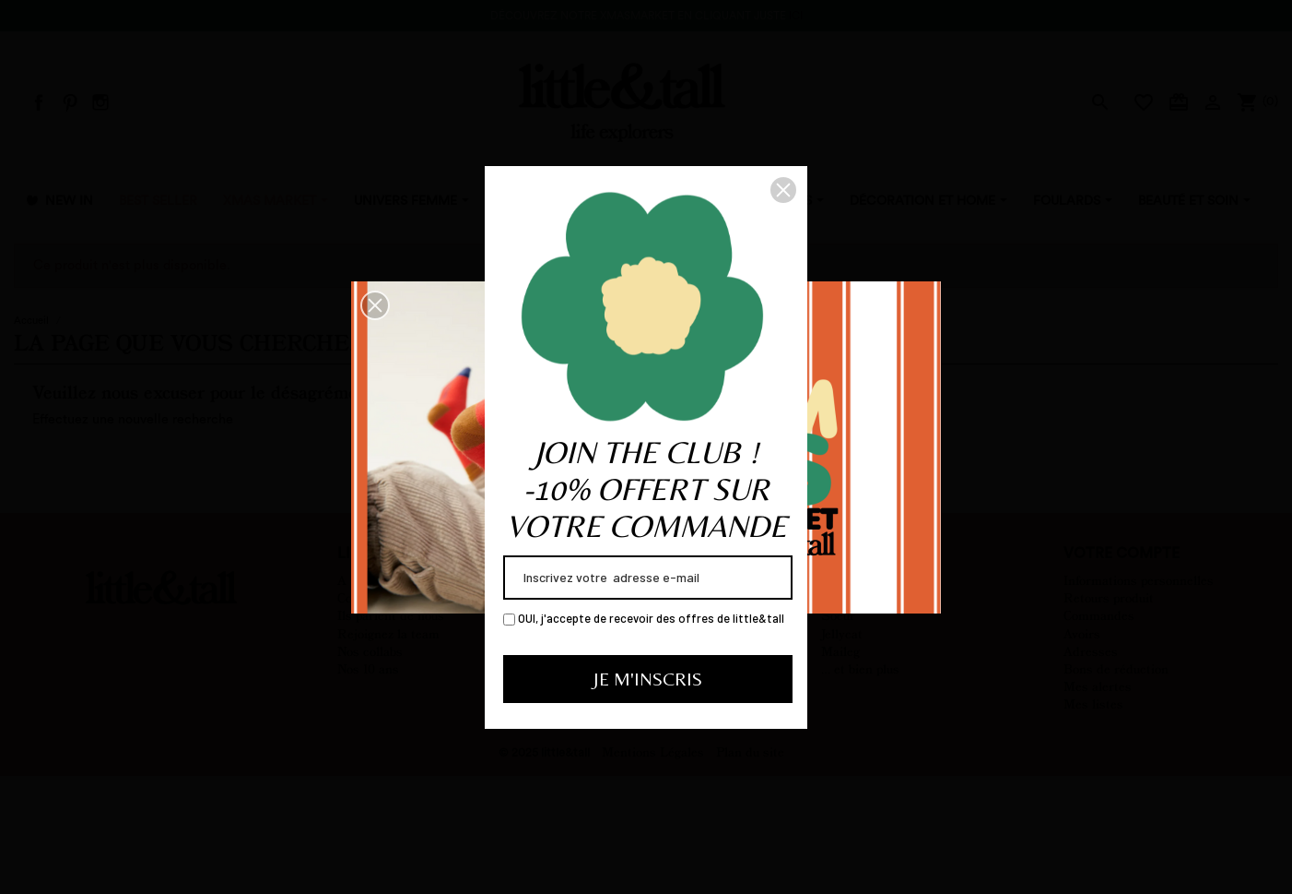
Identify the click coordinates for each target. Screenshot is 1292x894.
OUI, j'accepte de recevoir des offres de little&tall (643, 618)
